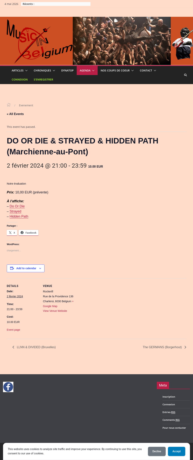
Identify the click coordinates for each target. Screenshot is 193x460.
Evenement (26, 105)
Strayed (15, 211)
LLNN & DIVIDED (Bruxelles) (36, 347)
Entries (168, 412)
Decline (156, 451)
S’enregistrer (43, 79)
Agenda (85, 70)
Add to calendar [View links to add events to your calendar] (26, 268)
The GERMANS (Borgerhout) (163, 347)
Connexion (20, 79)
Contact (146, 70)
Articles (18, 70)
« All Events (15, 114)
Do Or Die (17, 206)
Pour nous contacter (174, 427)
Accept (176, 451)
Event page (13, 329)
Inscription (168, 396)
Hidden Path (19, 216)
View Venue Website (55, 310)
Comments (171, 420)
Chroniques (42, 70)
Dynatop (67, 70)
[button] (26, 70)
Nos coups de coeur (115, 70)
